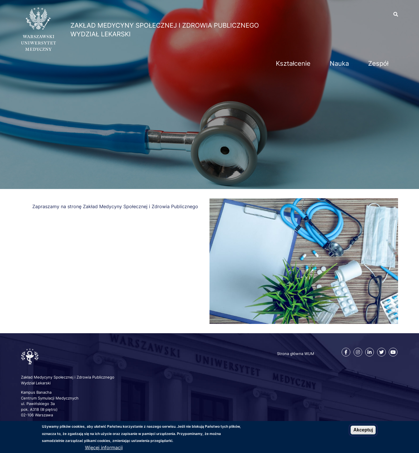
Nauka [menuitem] (339, 63)
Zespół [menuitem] (378, 63)
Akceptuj (363, 429)
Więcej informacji (104, 447)
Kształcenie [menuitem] (293, 63)
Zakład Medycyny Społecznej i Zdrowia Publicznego (164, 25)
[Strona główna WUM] (38, 49)
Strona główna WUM (295, 353)
